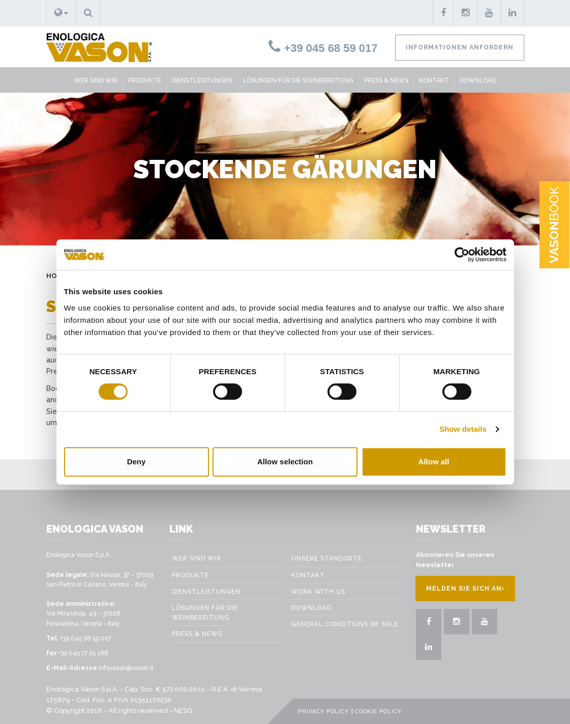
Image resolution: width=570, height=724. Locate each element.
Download (478, 80)
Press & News (386, 80)
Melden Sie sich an (465, 588)
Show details (463, 429)
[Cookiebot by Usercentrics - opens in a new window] (461, 254)
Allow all (433, 461)
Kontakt (434, 80)
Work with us (318, 591)
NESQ (183, 710)
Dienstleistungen (202, 80)
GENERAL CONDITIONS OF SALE (344, 624)
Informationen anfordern (460, 47)
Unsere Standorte (326, 558)
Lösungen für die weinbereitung (298, 80)
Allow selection (285, 461)
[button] (61, 13)
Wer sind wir (95, 80)
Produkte (144, 80)
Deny (136, 461)
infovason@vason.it (126, 668)
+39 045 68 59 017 (322, 48)
